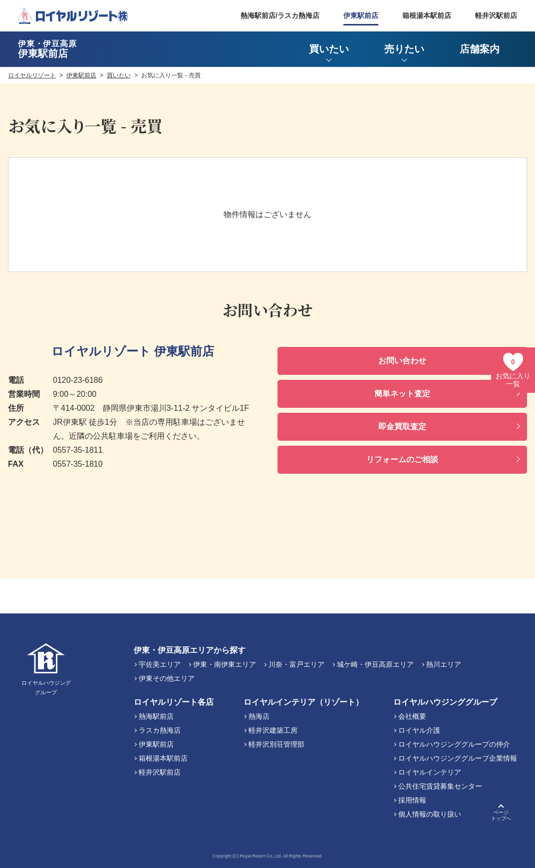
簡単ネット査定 (402, 393)
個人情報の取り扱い (429, 814)
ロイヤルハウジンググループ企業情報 (457, 758)
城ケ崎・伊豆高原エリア (375, 664)
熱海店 (259, 716)
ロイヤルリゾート (32, 75)
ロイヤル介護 (419, 730)
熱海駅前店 (156, 716)
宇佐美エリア (160, 664)
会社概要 (412, 716)
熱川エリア (443, 664)
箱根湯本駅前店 (426, 15)
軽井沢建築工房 (273, 730)
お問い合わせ (402, 360)
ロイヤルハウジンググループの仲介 (454, 744)
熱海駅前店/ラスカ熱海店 (280, 15)
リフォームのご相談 (402, 459)
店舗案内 (480, 48)
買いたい (119, 75)
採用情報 (412, 800)
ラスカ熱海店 (160, 730)
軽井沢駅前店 (496, 15)
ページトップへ (501, 815)
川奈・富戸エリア (296, 664)
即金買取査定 (402, 426)
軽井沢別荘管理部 (276, 744)
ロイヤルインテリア (429, 772)
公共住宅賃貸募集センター (440, 786)
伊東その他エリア (167, 678)
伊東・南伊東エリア (224, 664)
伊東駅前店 (360, 15)
